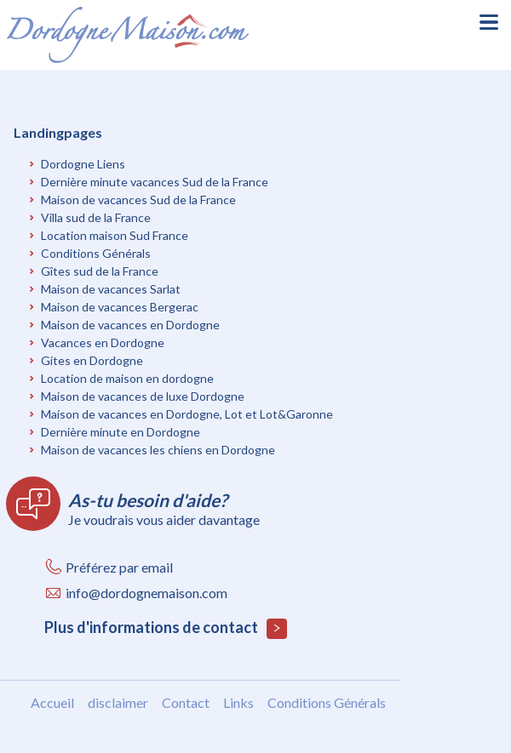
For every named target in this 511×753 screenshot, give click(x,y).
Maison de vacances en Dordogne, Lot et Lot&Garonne (187, 414)
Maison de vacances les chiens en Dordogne (158, 449)
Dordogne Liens (83, 164)
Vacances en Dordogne (102, 342)
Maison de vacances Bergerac (119, 306)
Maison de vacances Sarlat (111, 289)
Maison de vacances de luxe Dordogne (142, 396)
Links (238, 702)
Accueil (52, 702)
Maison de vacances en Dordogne (130, 324)
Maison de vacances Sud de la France (138, 199)
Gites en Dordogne (92, 360)
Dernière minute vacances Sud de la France (154, 181)
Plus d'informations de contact (165, 628)
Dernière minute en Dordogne (120, 432)
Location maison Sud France (114, 235)
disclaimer (118, 702)
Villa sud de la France (96, 217)
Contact (186, 702)
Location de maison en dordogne (127, 378)
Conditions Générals (96, 253)
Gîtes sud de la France (99, 271)
